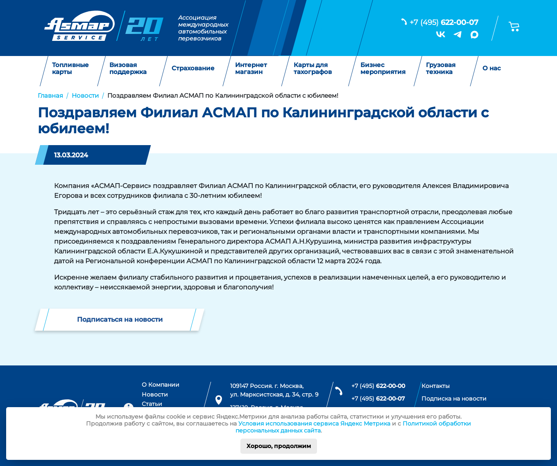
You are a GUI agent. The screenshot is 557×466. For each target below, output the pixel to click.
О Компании (160, 384)
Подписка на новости (454, 398)
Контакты (435, 386)
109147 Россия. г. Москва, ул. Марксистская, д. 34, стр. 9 (274, 390)
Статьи (152, 404)
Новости (155, 394)
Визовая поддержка (128, 68)
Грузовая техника (440, 68)
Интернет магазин (251, 68)
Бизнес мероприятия (382, 68)
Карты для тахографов (313, 68)
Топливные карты (70, 68)
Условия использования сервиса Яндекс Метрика (314, 423)
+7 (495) (444, 22)
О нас (491, 68)
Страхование (193, 68)
